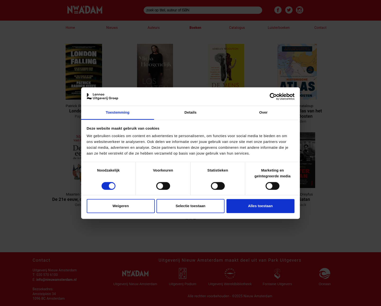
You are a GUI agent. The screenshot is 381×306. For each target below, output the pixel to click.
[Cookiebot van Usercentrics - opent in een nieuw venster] (273, 96)
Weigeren (121, 206)
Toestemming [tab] (118, 112)
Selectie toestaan (191, 206)
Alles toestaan (260, 206)
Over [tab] (263, 112)
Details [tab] (190, 112)
